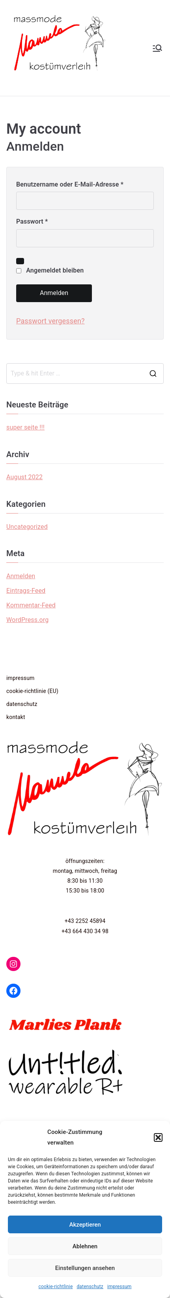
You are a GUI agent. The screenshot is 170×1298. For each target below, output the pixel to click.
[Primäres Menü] (157, 48)
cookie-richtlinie (56, 1286)
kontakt (15, 717)
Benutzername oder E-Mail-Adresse (71, 184)
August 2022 (24, 477)
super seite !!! (25, 427)
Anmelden (54, 293)
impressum (119, 1286)
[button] (158, 1137)
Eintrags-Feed (25, 590)
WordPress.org (27, 620)
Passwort (33, 222)
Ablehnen (85, 1246)
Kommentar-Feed (31, 605)
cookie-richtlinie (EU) (32, 691)
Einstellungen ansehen (85, 1268)
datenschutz (90, 1286)
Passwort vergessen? (50, 321)
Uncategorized (27, 526)
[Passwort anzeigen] (20, 261)
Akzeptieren (85, 1224)
